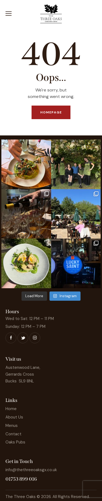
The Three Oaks (20, 496)
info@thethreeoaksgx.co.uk (31, 470)
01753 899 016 (21, 479)
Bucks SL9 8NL (19, 381)
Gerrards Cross (19, 374)
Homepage (51, 112)
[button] (8, 14)
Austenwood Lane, (22, 367)
